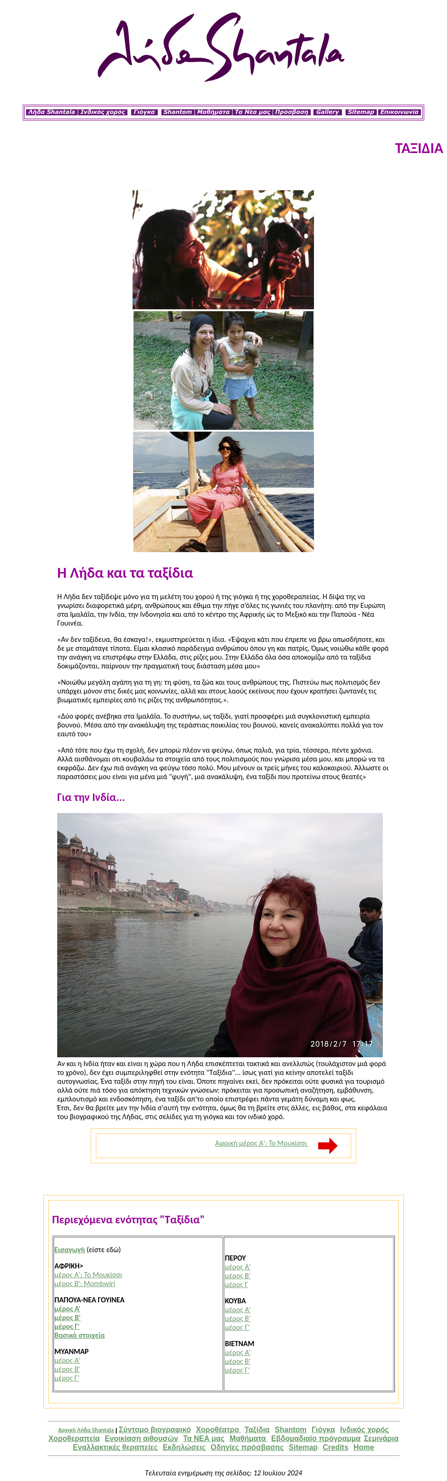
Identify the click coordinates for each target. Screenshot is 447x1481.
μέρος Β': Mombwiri (84, 1283)
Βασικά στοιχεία (79, 1335)
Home (364, 1447)
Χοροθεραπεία (74, 1438)
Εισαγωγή (69, 1249)
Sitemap (303, 1447)
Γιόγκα (323, 1430)
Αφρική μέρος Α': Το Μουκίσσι (276, 1143)
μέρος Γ (236, 1284)
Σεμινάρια (381, 1438)
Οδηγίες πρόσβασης (247, 1447)
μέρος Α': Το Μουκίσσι (88, 1274)
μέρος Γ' (67, 1326)
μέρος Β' (67, 1317)
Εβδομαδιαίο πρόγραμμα (315, 1438)
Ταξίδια (257, 1430)
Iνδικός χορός (364, 1430)
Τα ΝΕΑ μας (204, 1438)
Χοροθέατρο (218, 1430)
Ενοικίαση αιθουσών (141, 1438)
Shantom (291, 1430)
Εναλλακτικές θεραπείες (115, 1447)
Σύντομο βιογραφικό (155, 1430)
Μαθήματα (249, 1438)
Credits (335, 1447)
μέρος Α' (67, 1308)
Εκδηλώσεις (184, 1447)
